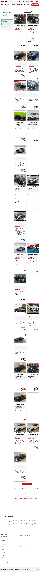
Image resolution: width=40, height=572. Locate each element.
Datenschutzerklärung (4, 562)
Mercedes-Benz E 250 (24, 523)
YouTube (27, 569)
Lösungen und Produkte (23, 546)
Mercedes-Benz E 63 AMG (8, 521)
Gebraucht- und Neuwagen (10, 534)
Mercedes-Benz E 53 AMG (24, 520)
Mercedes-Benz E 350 (32, 520)
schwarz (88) (21, 498)
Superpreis (2, 549)
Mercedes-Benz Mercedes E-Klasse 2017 (32, 524)
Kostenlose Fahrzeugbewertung (25, 535)
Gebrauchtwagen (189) (27, 496)
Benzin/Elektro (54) (31, 498)
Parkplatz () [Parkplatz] (37, 1)
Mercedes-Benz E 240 (16, 520)
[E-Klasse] (18, 7)
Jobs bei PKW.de (3, 557)
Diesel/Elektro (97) (17, 498)
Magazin (2, 546)
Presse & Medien (3, 555)
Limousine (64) (26, 498)
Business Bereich (22, 1)
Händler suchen (3, 540)
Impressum (2, 563)
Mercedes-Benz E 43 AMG (8, 524)
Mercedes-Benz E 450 (16, 523)
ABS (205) (16, 496)
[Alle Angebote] (6, 7)
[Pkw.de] (1, 7)
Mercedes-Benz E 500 (8, 523)
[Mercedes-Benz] (12, 7)
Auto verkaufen (22, 533)
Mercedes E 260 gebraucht (7, 520)
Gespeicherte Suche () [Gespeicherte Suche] (30, 1)
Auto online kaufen (26, 4)
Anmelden (21, 544)
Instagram (17, 569)
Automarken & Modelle (4, 544)
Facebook (12, 569)
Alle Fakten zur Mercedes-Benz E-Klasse (8, 508)
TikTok (23, 569)
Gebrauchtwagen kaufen (4, 538)
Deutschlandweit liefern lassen (10, 536)
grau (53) (36, 498)
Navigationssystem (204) (20, 496)
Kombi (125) (32, 496)
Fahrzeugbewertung (19, 4)
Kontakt (21, 549)
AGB (1, 560)
